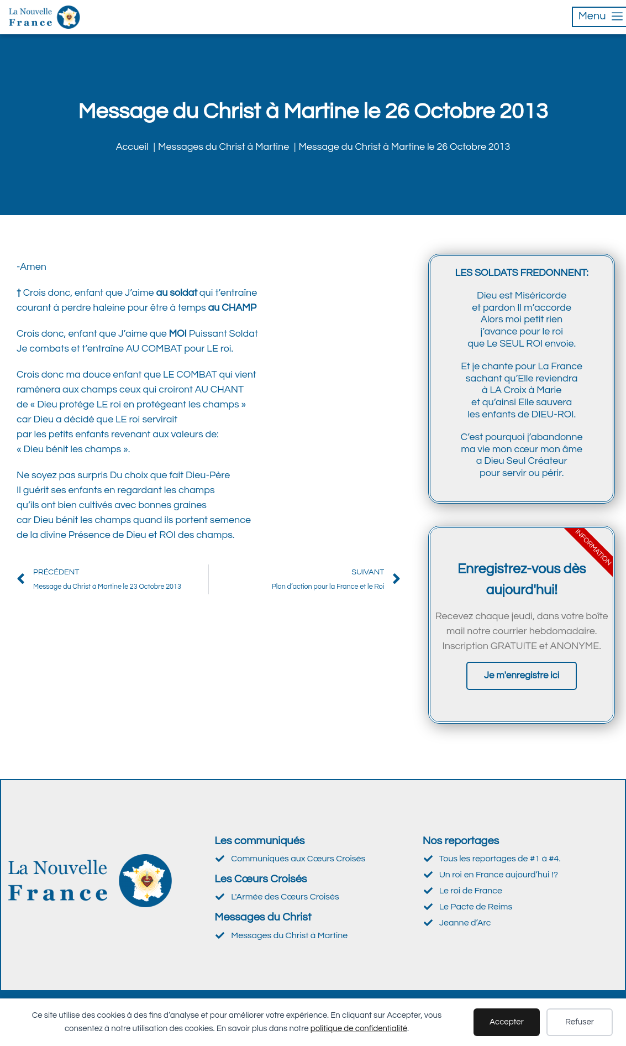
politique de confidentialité (359, 1028)
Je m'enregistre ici (521, 676)
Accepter (507, 1022)
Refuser (579, 1022)
